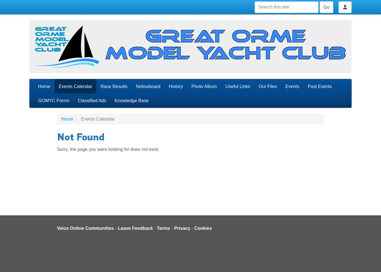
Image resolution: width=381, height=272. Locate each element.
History (176, 86)
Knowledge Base (132, 100)
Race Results (114, 86)
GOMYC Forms (53, 100)
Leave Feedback (135, 228)
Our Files (268, 86)
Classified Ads (92, 100)
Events (292, 86)
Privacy (182, 228)
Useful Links (238, 86)
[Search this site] (287, 7)
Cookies (203, 228)
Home (44, 86)
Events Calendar (75, 86)
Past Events (320, 86)
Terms (163, 228)
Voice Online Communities (85, 228)
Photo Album (204, 86)
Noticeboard (148, 86)
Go (326, 7)
